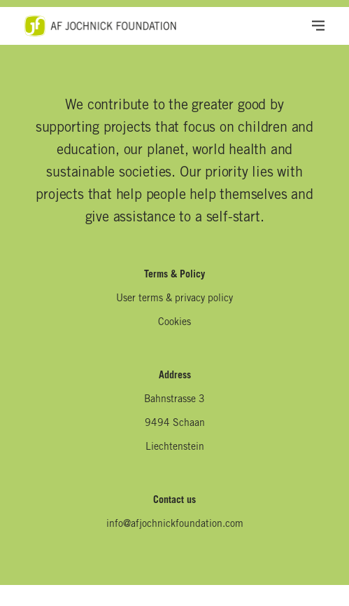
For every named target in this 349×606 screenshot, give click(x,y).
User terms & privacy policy (174, 299)
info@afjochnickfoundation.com (174, 525)
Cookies (174, 323)
